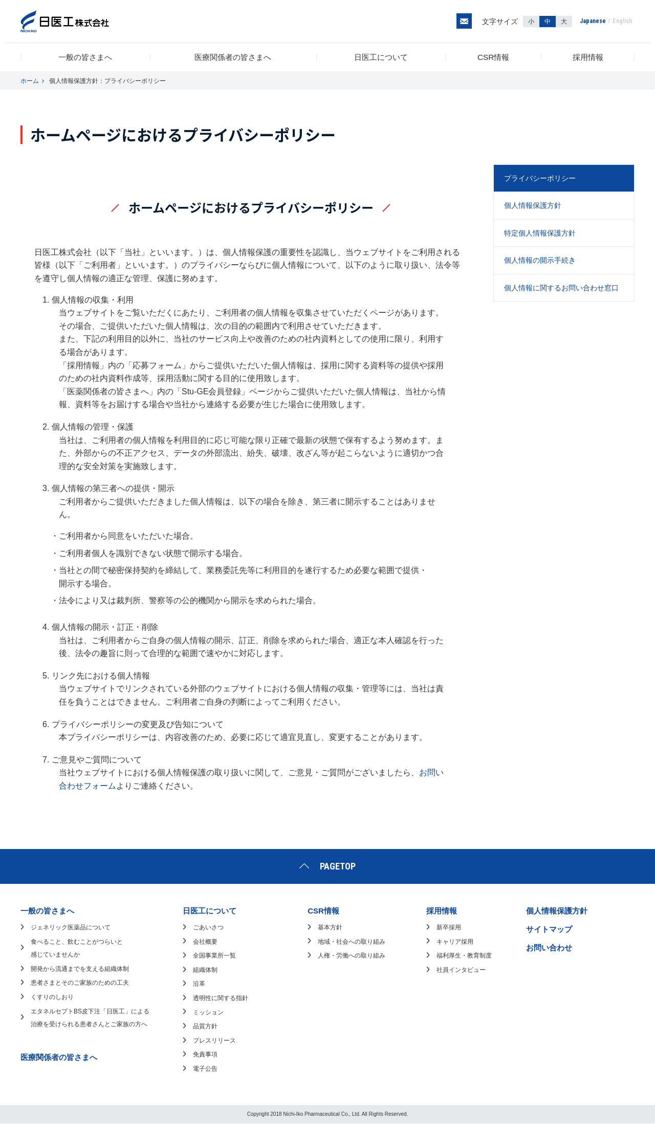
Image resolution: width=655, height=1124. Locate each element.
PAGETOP (338, 866)
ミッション (208, 1012)
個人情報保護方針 (532, 206)
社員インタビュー (461, 969)
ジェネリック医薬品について (71, 927)
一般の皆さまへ (85, 57)
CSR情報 (495, 57)
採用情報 (588, 57)
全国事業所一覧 (214, 956)
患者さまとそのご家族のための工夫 (80, 983)
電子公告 (205, 1069)
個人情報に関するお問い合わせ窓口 (561, 288)
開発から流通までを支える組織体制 (80, 968)
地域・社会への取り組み (351, 941)
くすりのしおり (52, 997)
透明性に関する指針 (220, 998)
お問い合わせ (549, 947)
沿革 (199, 984)
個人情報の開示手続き (540, 261)
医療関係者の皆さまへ (234, 57)
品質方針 (205, 1026)
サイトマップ (549, 929)
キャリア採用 (454, 941)
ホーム (29, 81)
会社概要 (205, 941)
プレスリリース (214, 1040)
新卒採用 (448, 927)
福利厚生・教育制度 (464, 956)
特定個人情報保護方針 (540, 233)
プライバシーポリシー (540, 179)
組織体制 (205, 969)
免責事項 (205, 1054)
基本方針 (330, 927)
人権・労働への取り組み (351, 956)
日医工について (382, 57)
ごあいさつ (208, 927)
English (622, 21)
